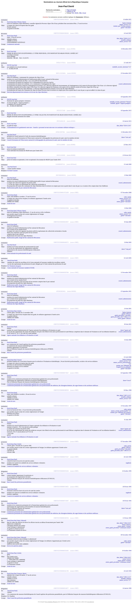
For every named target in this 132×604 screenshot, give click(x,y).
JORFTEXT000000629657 (61, 222)
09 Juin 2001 (127, 324)
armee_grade (120, 201)
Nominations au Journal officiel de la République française (66, 2)
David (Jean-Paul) (13, 35)
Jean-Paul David (12, 76)
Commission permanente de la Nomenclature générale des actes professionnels (28, 384)
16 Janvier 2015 (127, 121)
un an (128, 380)
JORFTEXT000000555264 (61, 471)
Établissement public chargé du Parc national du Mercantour (23, 237)
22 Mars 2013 (127, 144)
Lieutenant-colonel (125, 527)
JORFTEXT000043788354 (61, 19)
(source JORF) (74, 19)
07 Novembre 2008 (126, 192)
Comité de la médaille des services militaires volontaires (22, 466)
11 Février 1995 (127, 518)
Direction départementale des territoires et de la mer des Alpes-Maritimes (27, 92)
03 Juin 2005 (127, 222)
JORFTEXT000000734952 (61, 486)
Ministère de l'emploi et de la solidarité (123, 366)
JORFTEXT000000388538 (61, 390)
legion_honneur (126, 23)
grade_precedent (119, 315)
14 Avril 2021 (127, 33)
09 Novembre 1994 (126, 535)
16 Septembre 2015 (126, 96)
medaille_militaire (126, 40)
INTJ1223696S (61, 144)
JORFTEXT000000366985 (61, 535)
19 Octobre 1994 (126, 550)
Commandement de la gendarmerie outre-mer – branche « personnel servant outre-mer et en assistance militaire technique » (41, 127)
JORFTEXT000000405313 (61, 308)
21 (129, 214)
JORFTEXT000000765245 (61, 340)
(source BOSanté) (71, 132)
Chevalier (127, 27)
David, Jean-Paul (12, 123)
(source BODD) (71, 73)
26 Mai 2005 (127, 242)
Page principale (71, 10)
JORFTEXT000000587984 (61, 272)
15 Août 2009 (127, 164)
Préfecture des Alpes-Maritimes (15, 286)
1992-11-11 (127, 317)
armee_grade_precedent (112, 527)
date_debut (120, 38)
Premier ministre (125, 26)
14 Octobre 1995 (126, 471)
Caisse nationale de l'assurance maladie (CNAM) (20, 268)
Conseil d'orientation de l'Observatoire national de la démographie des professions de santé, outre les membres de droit (39, 140)
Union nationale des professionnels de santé (19, 253)
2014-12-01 (127, 125)
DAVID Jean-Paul (13, 65)
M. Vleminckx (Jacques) (14, 266)
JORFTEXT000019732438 (61, 192)
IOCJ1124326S (61, 155)
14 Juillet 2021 (127, 19)
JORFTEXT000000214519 (61, 324)
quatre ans (127, 330)
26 (129, 398)
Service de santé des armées (14, 546)
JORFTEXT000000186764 (61, 518)
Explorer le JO (71, 11)
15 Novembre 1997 (126, 406)
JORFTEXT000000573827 (61, 373)
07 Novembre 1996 (126, 441)
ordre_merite (127, 197)
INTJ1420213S (61, 121)
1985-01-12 (127, 450)
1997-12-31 (127, 395)
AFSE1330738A (60, 132)
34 (129, 361)
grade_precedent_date (117, 317)
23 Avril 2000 (127, 357)
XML (80, 13)
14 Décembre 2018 (126, 49)
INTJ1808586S (61, 49)
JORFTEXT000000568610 (61, 406)
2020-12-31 (127, 38)
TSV (72, 13)
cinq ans (128, 249)
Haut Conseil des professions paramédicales (19, 352)
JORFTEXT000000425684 (61, 208)
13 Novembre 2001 (126, 272)
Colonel (128, 526)
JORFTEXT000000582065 (61, 357)
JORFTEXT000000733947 (61, 500)
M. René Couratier (13, 170)
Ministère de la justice (124, 412)
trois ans (128, 137)
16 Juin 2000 (127, 340)
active (128, 559)
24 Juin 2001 (127, 308)
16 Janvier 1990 (127, 588)
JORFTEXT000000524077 (61, 588)
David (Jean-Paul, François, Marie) (17, 573)
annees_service (123, 24)
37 (129, 24)
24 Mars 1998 (127, 390)
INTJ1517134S (61, 110)
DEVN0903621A (61, 175)
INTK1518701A (61, 96)
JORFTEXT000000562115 (61, 441)
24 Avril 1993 (127, 571)
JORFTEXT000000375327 (61, 457)
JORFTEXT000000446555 (61, 258)
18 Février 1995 (127, 486)
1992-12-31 (127, 577)
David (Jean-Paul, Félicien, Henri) (17, 22)
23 (129, 411)
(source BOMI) (71, 49)
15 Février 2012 (127, 155)
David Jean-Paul (12, 51)
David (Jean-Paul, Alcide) (15, 311)
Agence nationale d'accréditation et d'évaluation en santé (22, 335)
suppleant (128, 463)
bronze (129, 102)
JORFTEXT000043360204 (61, 33)
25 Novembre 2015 (126, 73)
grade (122, 27)
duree (123, 137)
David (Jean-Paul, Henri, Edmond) (17, 520)
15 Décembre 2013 (126, 132)
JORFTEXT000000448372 (61, 242)
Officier (128, 313)
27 (129, 580)
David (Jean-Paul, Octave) (15, 360)
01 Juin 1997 (127, 419)
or (129, 67)
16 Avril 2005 (127, 258)
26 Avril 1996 (127, 457)
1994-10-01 (127, 523)
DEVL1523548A (61, 73)
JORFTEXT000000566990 (61, 419)
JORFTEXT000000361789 (61, 571)
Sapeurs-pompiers (126, 103)
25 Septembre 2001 (126, 291)
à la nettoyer (90, 602)
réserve (128, 524)
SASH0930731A (60, 164)
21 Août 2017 (127, 62)
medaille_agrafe (114, 103)
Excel (84, 13)
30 (129, 41)
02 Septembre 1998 (126, 373)
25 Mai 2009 (127, 175)
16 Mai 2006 (127, 208)
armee (123, 524)
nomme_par (116, 26)
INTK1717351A (61, 62)
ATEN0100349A (60, 291)
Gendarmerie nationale (13, 44)
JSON (76, 13)
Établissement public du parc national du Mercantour (21, 188)
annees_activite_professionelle (121, 362)
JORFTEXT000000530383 (61, 550)
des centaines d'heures (51, 602)
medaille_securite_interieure (120, 67)
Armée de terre (11, 203)
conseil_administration (125, 84)
